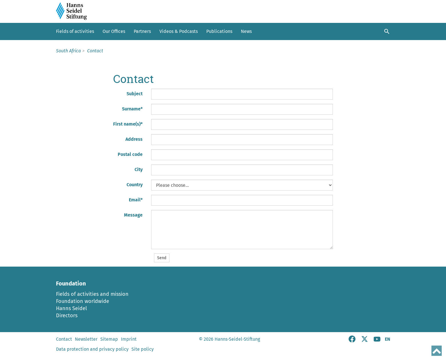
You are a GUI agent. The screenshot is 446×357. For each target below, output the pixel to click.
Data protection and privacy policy (92, 349)
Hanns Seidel (71, 308)
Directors (66, 315)
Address (134, 139)
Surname (132, 109)
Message (133, 215)
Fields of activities (75, 31)
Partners (142, 31)
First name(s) (128, 124)
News (246, 31)
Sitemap (109, 339)
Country (135, 184)
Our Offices (114, 31)
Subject (135, 93)
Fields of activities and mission (92, 294)
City (139, 169)
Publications (219, 31)
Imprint (129, 339)
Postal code (130, 154)
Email (136, 200)
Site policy (142, 349)
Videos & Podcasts (178, 31)
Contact (64, 339)
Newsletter (86, 339)
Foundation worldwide (82, 301)
